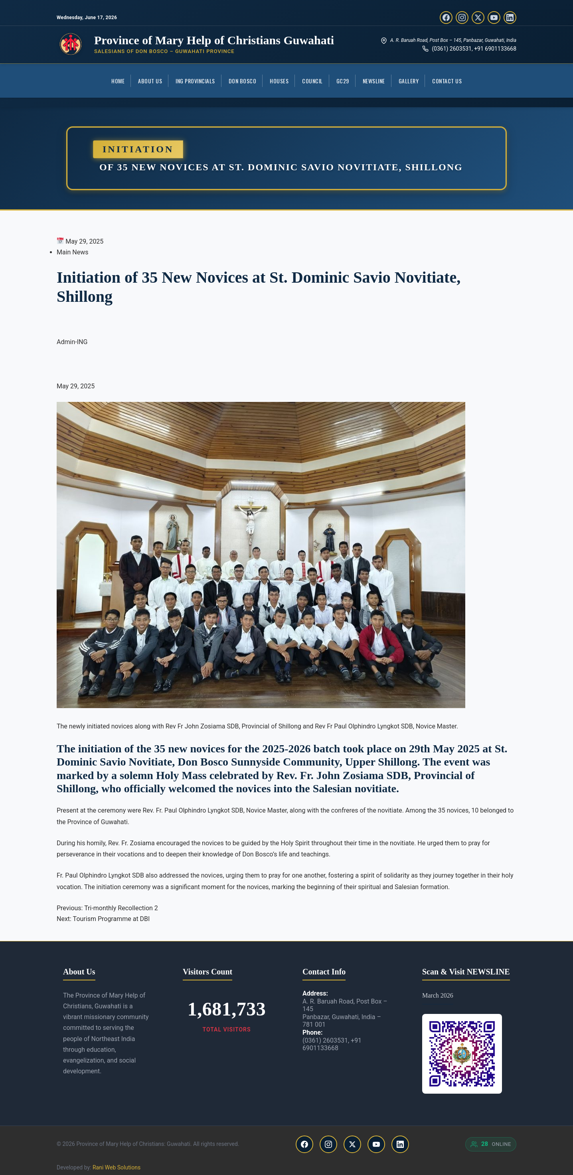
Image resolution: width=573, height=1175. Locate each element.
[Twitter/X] (478, 17)
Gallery (409, 81)
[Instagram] (462, 17)
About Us (150, 81)
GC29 (342, 81)
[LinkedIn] (510, 17)
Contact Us (447, 81)
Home (117, 81)
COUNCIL (312, 81)
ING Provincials (195, 81)
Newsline (374, 81)
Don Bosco (243, 81)
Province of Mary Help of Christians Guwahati (214, 40)
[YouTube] (494, 17)
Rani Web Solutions (116, 1167)
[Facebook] (446, 17)
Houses (279, 81)
